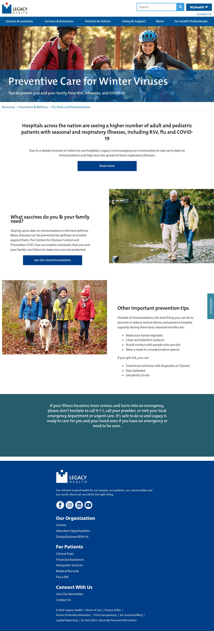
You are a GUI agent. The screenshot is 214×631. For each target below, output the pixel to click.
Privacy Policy (112, 610)
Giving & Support (134, 21)
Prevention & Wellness (33, 107)
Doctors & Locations (19, 21)
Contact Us (204, 14)
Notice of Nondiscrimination (73, 615)
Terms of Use (93, 610)
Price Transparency (105, 615)
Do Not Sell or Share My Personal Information (109, 620)
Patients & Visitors (98, 21)
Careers (61, 525)
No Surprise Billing (131, 615)
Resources (8, 107)
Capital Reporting (67, 620)
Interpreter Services (69, 565)
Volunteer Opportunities (73, 531)
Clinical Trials (65, 554)
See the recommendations (52, 260)
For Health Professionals (191, 21)
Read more (107, 166)
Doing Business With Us (72, 536)
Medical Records (67, 571)
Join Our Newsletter (69, 594)
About (160, 21)
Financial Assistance (70, 559)
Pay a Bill (62, 577)
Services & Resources (59, 21)
